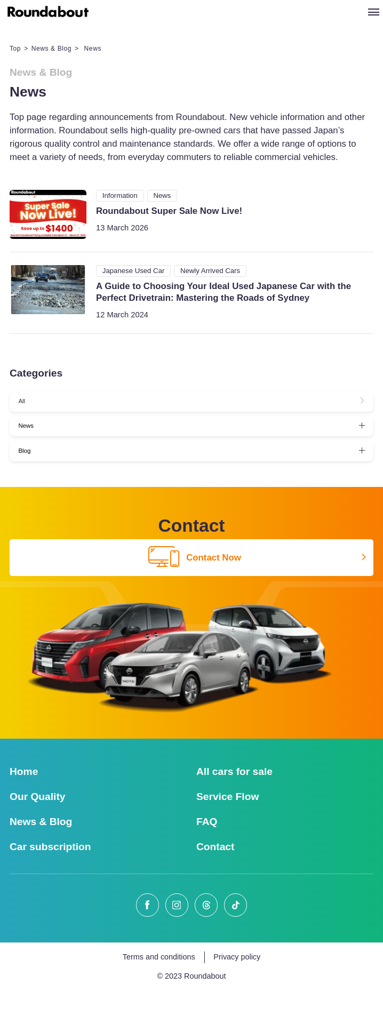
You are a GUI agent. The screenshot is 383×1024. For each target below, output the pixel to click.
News (33, 442)
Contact (215, 879)
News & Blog (51, 48)
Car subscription (50, 879)
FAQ (206, 854)
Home (24, 804)
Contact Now (194, 590)
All (27, 406)
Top (15, 48)
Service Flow (227, 829)
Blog (31, 479)
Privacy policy (236, 990)
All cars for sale (234, 804)
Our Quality (37, 829)
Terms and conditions (159, 990)
